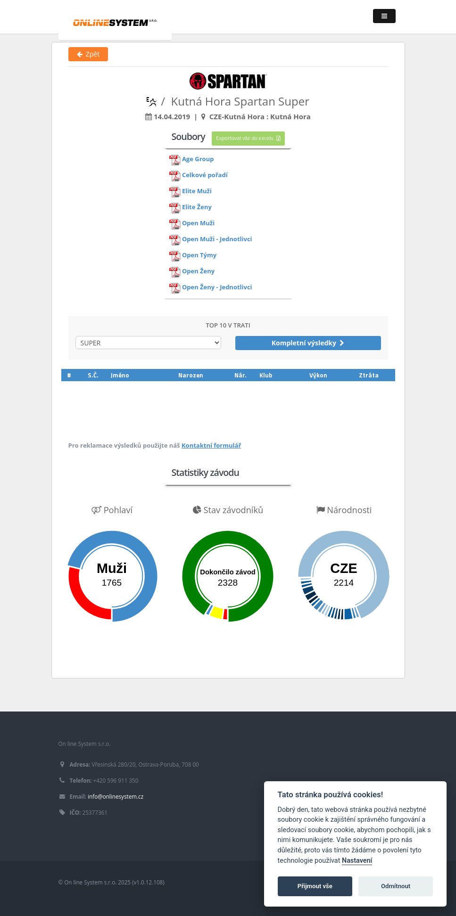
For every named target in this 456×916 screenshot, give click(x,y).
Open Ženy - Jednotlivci (217, 287)
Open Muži (198, 223)
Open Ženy (198, 271)
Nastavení (357, 861)
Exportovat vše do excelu (248, 138)
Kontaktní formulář (211, 445)
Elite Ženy (197, 207)
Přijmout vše (315, 886)
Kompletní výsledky (308, 342)
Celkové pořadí (205, 175)
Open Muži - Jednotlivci (217, 239)
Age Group (198, 159)
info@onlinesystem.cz (115, 796)
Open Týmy (199, 255)
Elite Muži (197, 191)
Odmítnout (395, 886)
